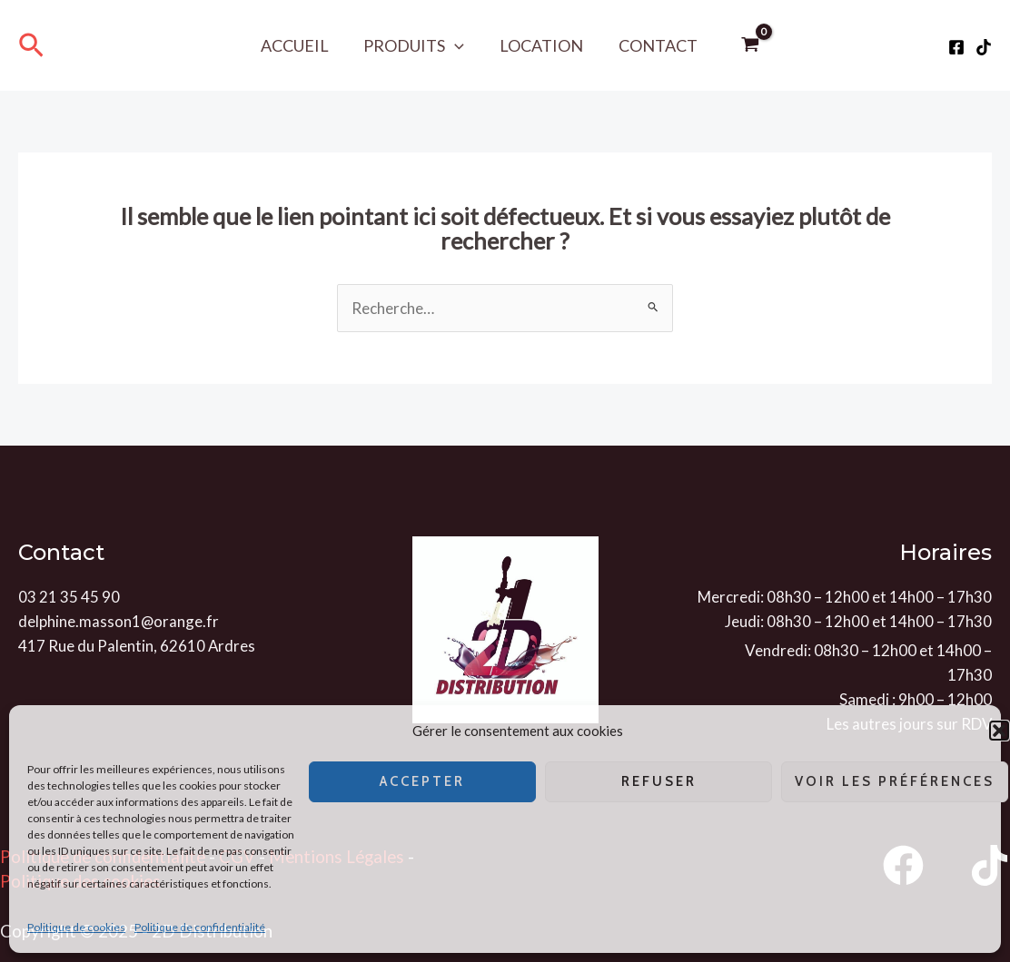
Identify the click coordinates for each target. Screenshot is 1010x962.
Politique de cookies (76, 927)
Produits (415, 45)
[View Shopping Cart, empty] (745, 45)
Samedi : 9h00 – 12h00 (915, 699)
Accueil (298, 45)
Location (540, 45)
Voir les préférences (895, 781)
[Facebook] (956, 47)
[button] (999, 731)
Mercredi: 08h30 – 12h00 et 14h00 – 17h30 (845, 596)
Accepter (422, 781)
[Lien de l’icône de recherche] (31, 46)
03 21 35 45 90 (69, 596)
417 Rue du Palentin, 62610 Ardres (137, 645)
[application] (456, 45)
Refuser (659, 781)
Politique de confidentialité (199, 927)
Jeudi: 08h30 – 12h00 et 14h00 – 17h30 (858, 621)
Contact (654, 45)
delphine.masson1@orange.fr (119, 621)
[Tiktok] (983, 47)
